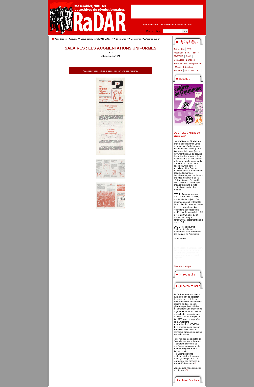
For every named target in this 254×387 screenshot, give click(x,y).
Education (188, 67)
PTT (189, 49)
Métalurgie (179, 60)
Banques (190, 60)
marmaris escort (194, 248)
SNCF (188, 52)
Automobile (179, 49)
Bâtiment (178, 70)
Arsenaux (178, 52)
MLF (187, 70)
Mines (178, 67)
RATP (196, 52)
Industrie (178, 63)
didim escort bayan (183, 250)
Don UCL (195, 70)
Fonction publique (193, 63)
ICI (195, 363)
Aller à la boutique (182, 266)
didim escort (179, 248)
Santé (188, 56)
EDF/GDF (178, 56)
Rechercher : (154, 31)
